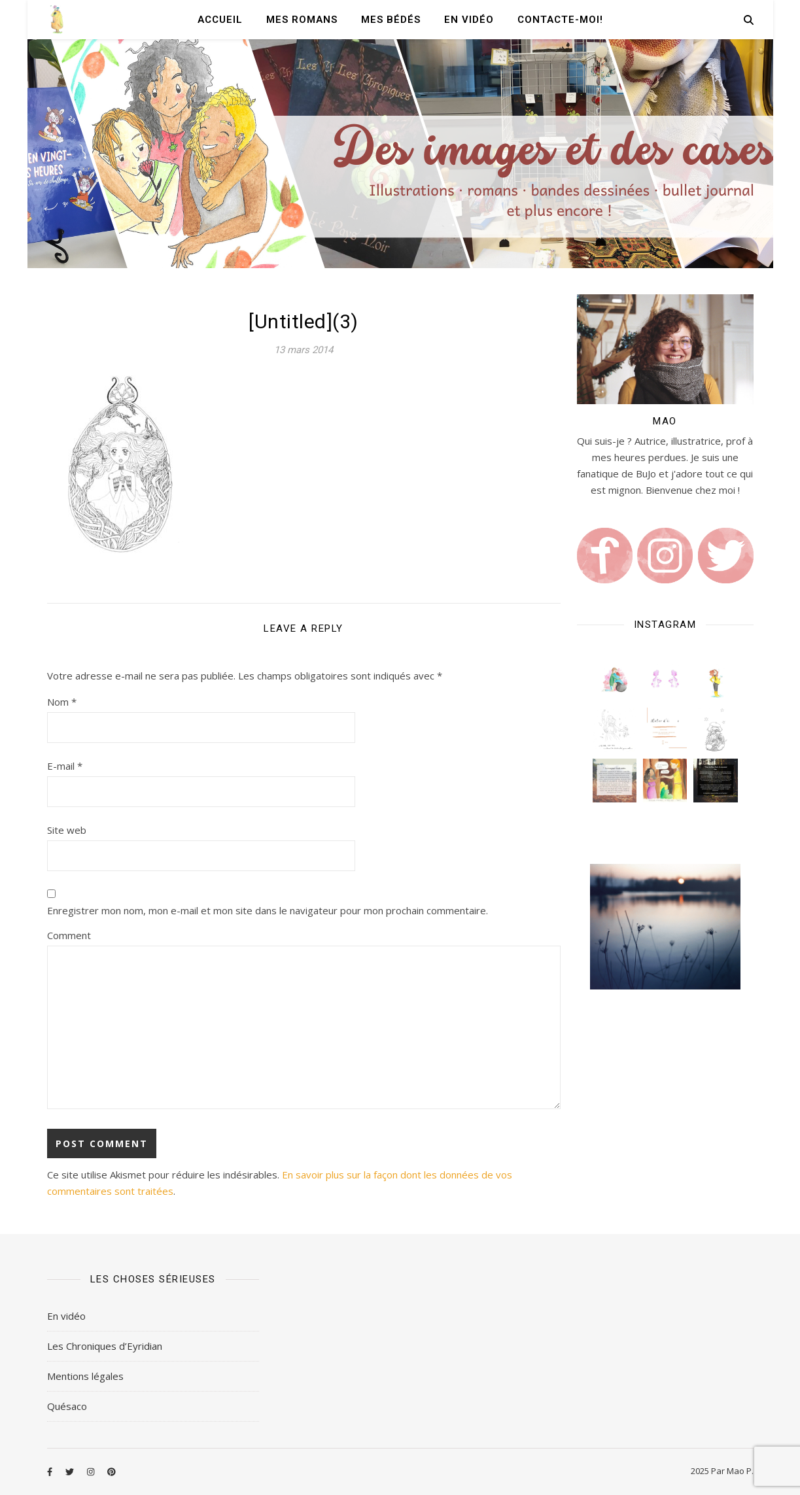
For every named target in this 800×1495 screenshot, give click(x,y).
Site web (66, 829)
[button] (614, 679)
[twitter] (70, 1472)
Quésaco (67, 1406)
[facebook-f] (50, 1472)
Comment (69, 935)
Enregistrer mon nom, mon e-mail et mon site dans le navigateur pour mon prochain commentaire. (267, 910)
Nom (62, 701)
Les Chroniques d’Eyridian (104, 1345)
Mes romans (302, 20)
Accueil (220, 20)
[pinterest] (111, 1472)
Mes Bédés (391, 20)
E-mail (64, 765)
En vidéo (469, 20)
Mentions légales (85, 1376)
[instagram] (91, 1472)
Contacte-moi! (560, 20)
